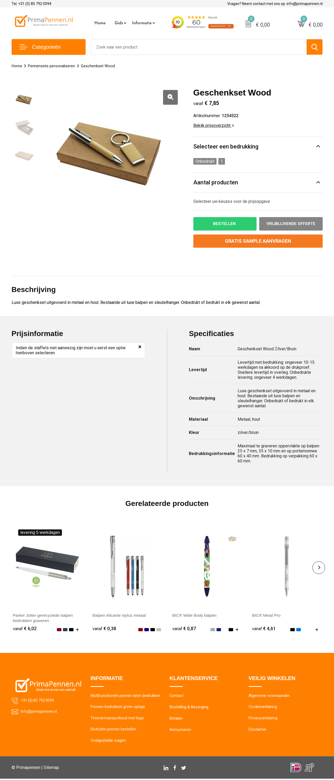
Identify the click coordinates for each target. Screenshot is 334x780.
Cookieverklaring (263, 707)
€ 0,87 (184, 628)
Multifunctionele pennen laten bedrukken (125, 696)
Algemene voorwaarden (269, 696)
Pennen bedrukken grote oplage (118, 707)
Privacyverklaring (263, 719)
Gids (119, 23)
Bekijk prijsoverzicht (213, 125)
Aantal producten (215, 182)
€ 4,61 (264, 628)
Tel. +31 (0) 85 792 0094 (31, 4)
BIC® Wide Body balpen (195, 615)
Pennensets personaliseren (51, 66)
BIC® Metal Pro (266, 615)
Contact (177, 696)
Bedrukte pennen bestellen (113, 730)
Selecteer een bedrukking (225, 146)
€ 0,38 (104, 628)
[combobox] (199, 47)
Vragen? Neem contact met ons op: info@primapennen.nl (275, 4)
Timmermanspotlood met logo (117, 719)
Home (100, 23)
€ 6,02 (25, 628)
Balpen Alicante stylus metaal (119, 615)
